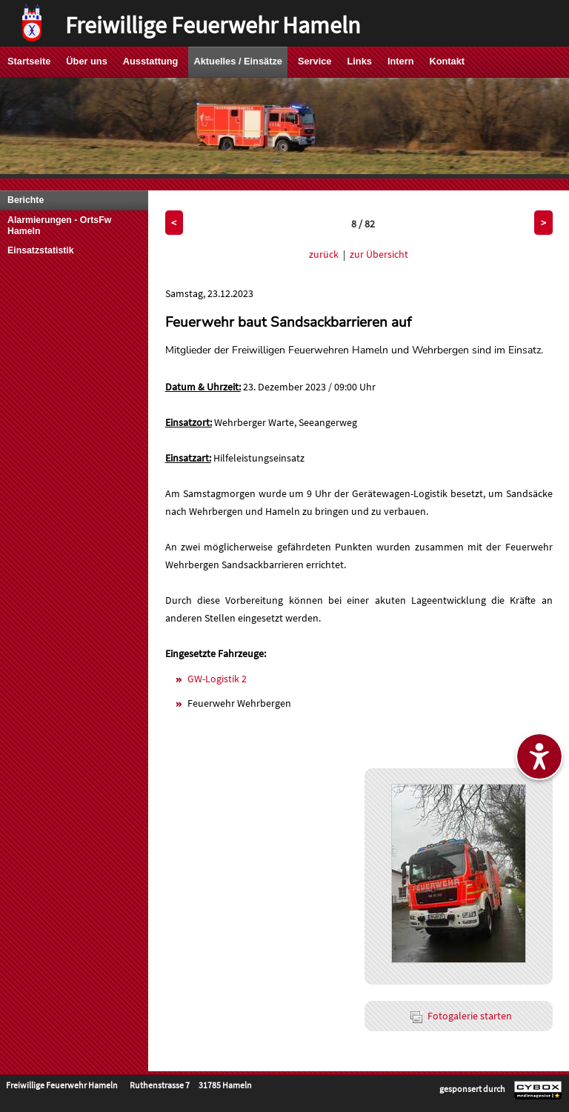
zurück (324, 254)
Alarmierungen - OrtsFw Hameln (59, 225)
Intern (400, 61)
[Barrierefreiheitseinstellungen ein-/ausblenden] (539, 756)
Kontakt (447, 61)
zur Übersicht (379, 254)
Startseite (28, 61)
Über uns (86, 61)
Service (315, 61)
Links (359, 61)
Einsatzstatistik (40, 250)
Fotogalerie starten (461, 1015)
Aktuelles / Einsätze (237, 61)
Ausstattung (151, 61)
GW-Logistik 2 (217, 678)
